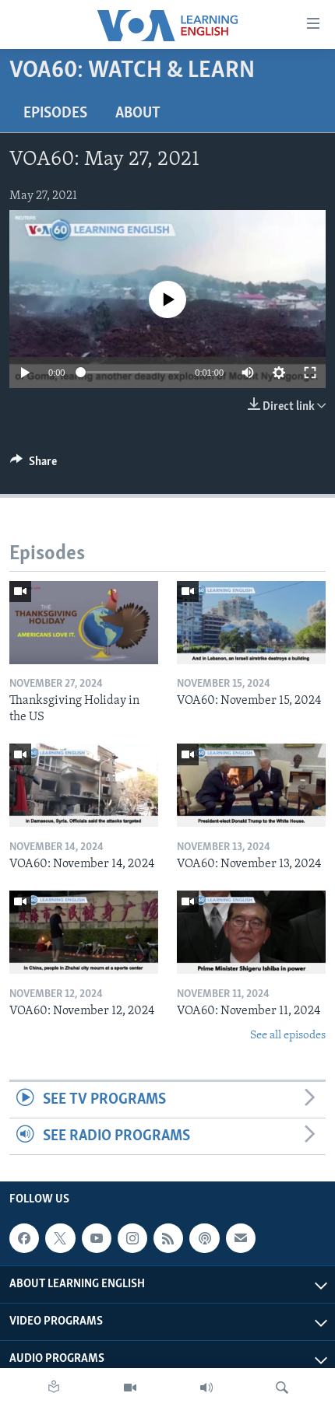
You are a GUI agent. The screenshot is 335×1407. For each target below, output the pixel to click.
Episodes (55, 113)
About (137, 113)
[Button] (33, 465)
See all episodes (288, 1035)
